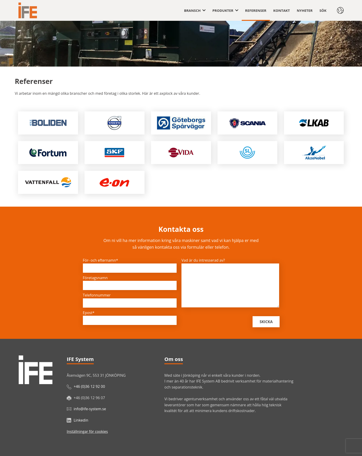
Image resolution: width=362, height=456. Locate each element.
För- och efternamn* (100, 260)
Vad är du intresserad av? (203, 260)
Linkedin (81, 420)
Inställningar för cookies (87, 431)
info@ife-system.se (90, 408)
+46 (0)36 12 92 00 (89, 386)
